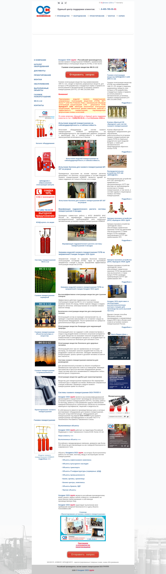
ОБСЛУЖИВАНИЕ (41, 84)
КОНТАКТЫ (39, 105)
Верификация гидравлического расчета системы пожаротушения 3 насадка (82, 245)
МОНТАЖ (38, 79)
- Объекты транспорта (71, 467)
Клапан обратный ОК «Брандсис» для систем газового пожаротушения (117, 124)
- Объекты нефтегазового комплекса (76, 460)
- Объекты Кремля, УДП (71, 486)
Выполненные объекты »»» (69, 439)
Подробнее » (127, 103)
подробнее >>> (45, 459)
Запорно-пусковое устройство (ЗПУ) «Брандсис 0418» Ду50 (119, 261)
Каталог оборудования (45, 143)
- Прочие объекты (69, 490)
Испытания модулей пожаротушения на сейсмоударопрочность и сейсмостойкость (82, 159)
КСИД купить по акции (45, 222)
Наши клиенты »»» (65, 436)
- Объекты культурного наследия (75, 464)
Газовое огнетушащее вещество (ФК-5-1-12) (118, 77)
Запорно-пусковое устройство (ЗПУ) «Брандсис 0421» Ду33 (119, 219)
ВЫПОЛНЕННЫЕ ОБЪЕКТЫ (41, 89)
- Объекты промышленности (73, 475)
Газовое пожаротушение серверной (44, 296)
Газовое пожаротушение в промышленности (44, 371)
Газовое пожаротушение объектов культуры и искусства (44, 334)
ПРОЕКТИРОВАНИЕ (42, 75)
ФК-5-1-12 (38, 101)
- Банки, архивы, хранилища (73, 479)
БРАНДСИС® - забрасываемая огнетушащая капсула (45, 183)
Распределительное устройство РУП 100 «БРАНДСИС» (115, 173)
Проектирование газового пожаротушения (45, 410)
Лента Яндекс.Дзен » (119, 334)
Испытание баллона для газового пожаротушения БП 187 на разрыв (82, 201)
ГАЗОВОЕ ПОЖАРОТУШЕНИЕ (42, 96)
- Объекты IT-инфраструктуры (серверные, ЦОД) (81, 471)
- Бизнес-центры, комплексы (73, 482)
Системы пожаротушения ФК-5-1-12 (45, 261)
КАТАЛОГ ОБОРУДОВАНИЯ (41, 65)
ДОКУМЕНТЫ (40, 71)
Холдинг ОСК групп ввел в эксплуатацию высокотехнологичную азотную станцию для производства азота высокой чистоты (119, 306)
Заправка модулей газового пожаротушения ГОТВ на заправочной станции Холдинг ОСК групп (82, 288)
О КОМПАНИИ (40, 60)
